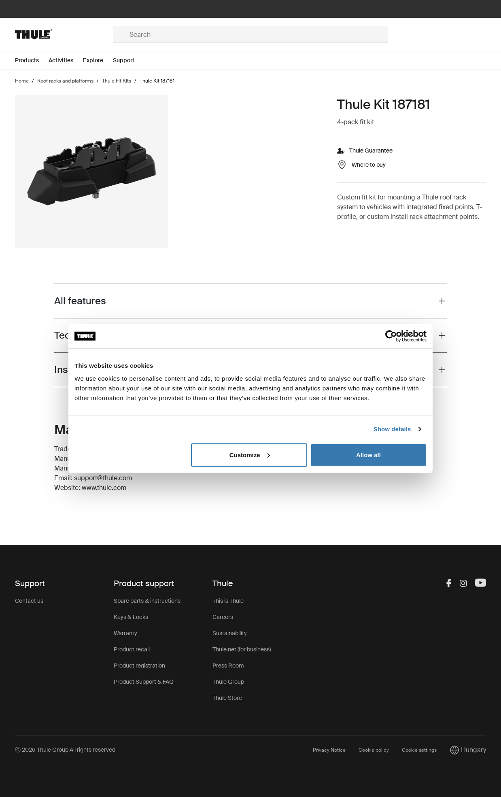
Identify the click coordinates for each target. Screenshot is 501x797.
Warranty (125, 633)
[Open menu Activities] (66, 60)
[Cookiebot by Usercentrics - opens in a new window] (391, 336)
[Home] (64, 34)
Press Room (228, 665)
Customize (249, 454)
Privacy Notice (329, 750)
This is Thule (228, 600)
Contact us (29, 600)
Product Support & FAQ (144, 681)
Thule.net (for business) (241, 649)
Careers (222, 617)
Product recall (132, 649)
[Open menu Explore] (98, 60)
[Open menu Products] (32, 60)
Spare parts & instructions (147, 600)
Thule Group (228, 681)
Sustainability (229, 633)
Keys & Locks (131, 617)
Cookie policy (374, 750)
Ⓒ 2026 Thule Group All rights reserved (65, 749)
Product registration (139, 665)
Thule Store (227, 698)
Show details (392, 429)
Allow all (368, 454)
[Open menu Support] (128, 60)
